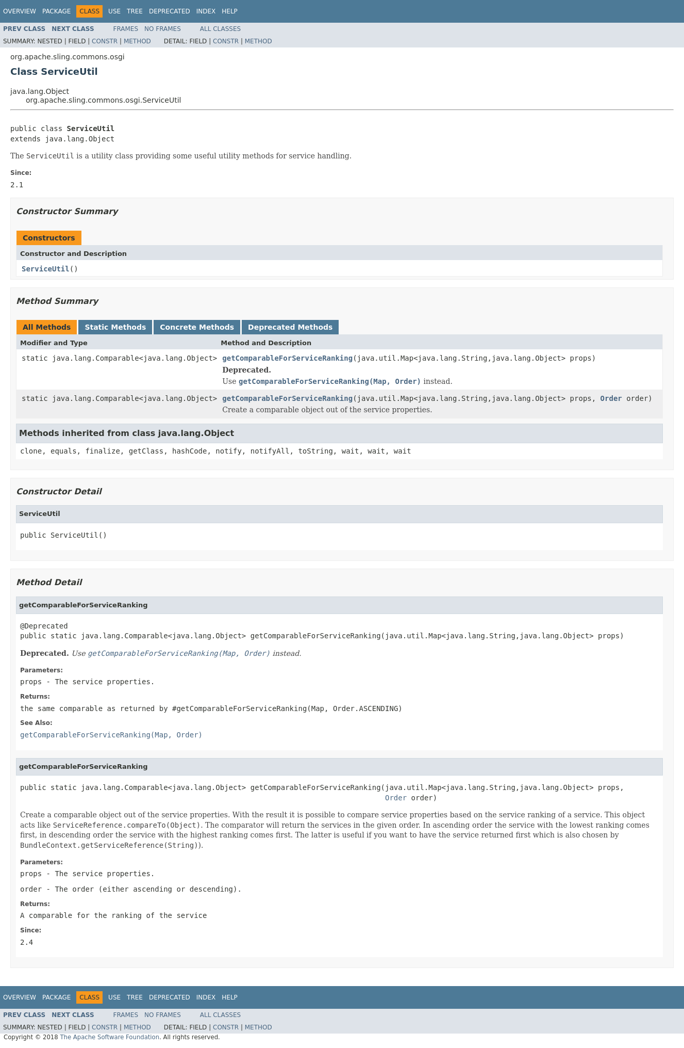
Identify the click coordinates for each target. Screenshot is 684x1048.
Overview (19, 11)
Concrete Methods (197, 327)
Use (114, 11)
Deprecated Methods (290, 327)
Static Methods (115, 327)
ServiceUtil (46, 269)
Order (611, 398)
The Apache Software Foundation (109, 1037)
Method (137, 41)
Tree (135, 11)
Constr (105, 41)
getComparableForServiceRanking (287, 358)
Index (206, 11)
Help (230, 11)
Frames (126, 29)
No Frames (162, 29)
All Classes (220, 29)
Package (56, 11)
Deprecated (169, 11)
